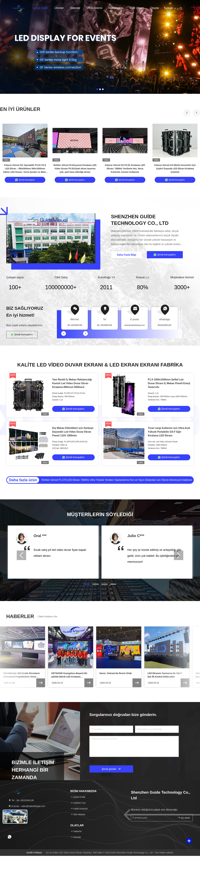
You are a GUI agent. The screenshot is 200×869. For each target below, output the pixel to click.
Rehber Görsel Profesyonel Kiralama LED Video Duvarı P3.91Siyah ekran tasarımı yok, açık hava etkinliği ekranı (74, 168)
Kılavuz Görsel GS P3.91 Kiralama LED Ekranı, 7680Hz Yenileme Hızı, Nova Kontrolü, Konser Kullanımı (125, 168)
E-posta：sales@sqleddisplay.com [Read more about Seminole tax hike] (26, 806)
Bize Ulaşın (137, 8)
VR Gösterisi (94, 8)
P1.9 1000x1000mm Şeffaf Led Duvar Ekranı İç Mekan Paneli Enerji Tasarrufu (169, 383)
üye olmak (184, 817)
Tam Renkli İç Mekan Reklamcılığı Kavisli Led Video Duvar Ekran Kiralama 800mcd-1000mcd (72, 383)
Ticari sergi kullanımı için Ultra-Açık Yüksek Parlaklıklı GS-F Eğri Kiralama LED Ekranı (169, 432)
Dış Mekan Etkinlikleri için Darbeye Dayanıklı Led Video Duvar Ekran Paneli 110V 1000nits (72, 432)
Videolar (75, 8)
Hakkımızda (116, 8)
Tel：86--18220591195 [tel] (21, 800)
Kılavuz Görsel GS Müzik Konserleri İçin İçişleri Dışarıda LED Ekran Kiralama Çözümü (175, 168)
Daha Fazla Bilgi (126, 254)
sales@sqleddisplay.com (134, 325)
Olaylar (154, 8)
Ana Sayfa (41, 8)
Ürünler (59, 8)
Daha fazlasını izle (46, 616)
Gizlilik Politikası (34, 852)
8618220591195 (164, 325)
